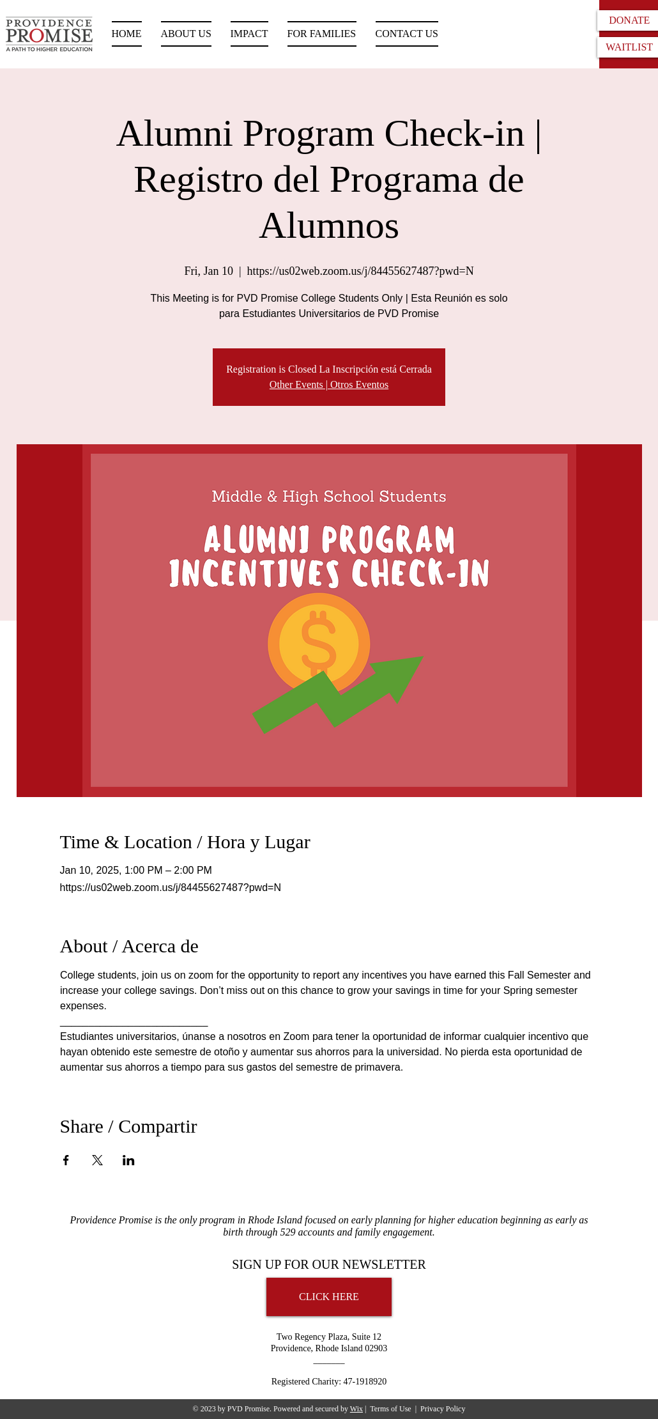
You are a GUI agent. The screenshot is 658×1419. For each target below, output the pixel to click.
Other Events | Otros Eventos (329, 384)
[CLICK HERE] (329, 1297)
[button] (322, 34)
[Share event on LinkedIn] (129, 1160)
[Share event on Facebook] (66, 1160)
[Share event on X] (97, 1160)
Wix (356, 1408)
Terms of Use (390, 1408)
